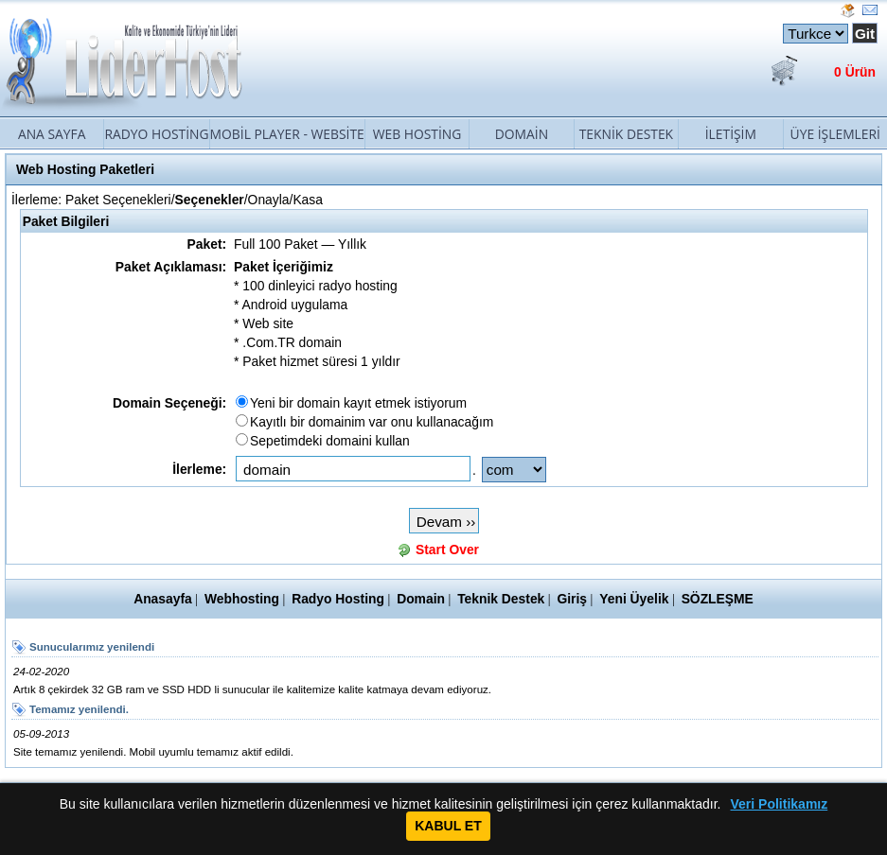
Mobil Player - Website (287, 134)
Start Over (447, 549)
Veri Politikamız (779, 804)
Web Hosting (417, 134)
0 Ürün (855, 71)
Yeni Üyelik (633, 598)
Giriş (572, 598)
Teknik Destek (626, 134)
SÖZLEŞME (718, 598)
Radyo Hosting (156, 134)
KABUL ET (448, 825)
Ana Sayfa (52, 134)
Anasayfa (162, 598)
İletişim (730, 134)
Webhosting (241, 598)
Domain (521, 134)
